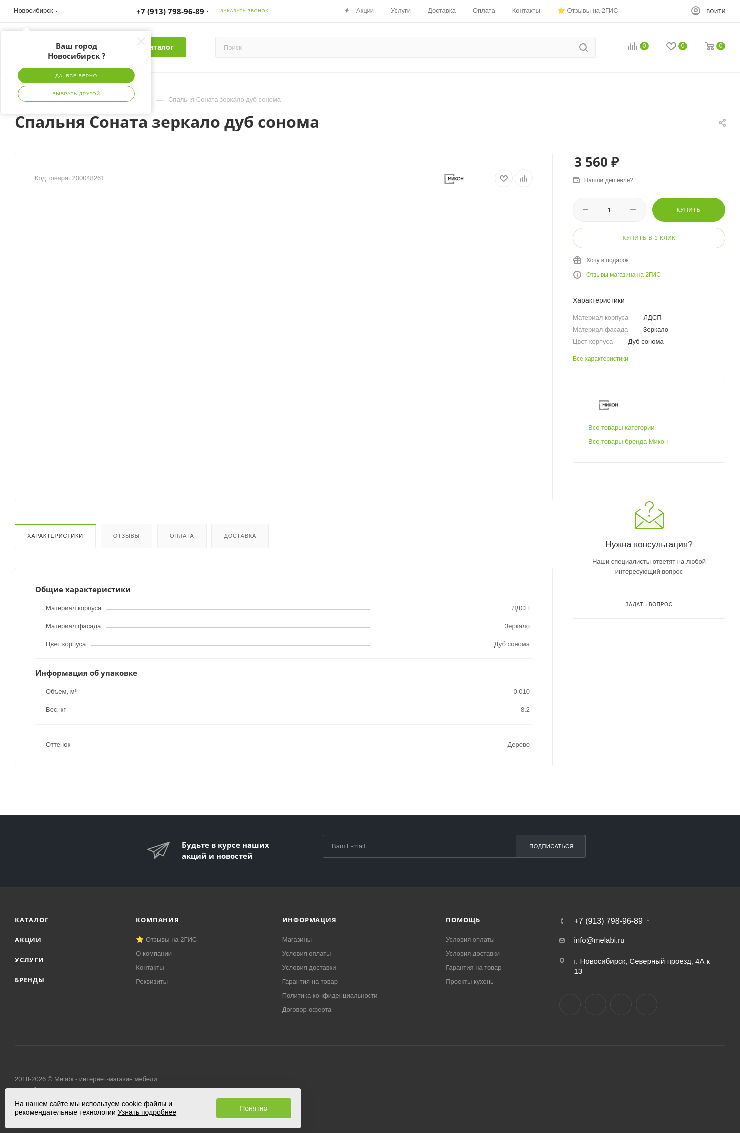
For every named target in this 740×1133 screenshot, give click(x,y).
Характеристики (55, 536)
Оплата (182, 536)
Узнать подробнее (147, 1112)
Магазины (297, 939)
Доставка (240, 536)
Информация (309, 919)
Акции (28, 939)
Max (646, 1004)
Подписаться (551, 846)
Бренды (30, 979)
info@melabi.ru (599, 940)
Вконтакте (570, 1004)
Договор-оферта (307, 1009)
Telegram (595, 1004)
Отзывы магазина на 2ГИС (623, 274)
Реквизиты (152, 981)
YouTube (621, 1004)
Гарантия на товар (310, 981)
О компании (154, 953)
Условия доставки (309, 967)
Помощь (463, 919)
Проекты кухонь (470, 981)
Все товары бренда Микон (628, 441)
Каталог (32, 919)
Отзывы (126, 536)
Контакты (150, 967)
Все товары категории (621, 427)
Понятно (253, 1108)
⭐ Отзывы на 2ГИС (166, 939)
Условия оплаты (306, 953)
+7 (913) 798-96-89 (608, 921)
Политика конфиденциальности (330, 995)
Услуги (29, 959)
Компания (157, 919)
